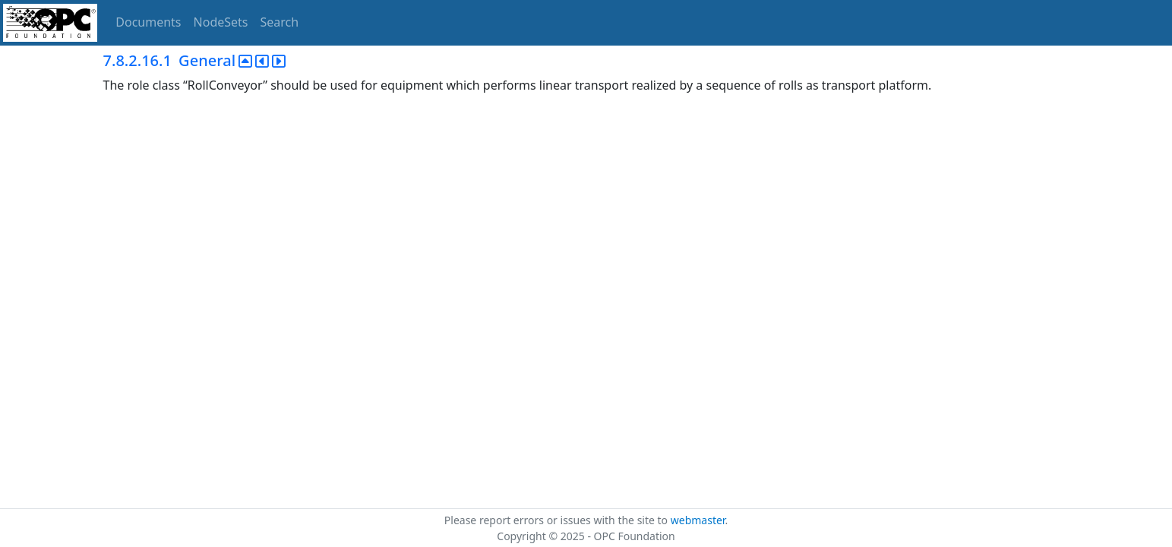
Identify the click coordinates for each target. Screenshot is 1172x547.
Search (280, 22)
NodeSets (221, 22)
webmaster (698, 520)
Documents (148, 22)
